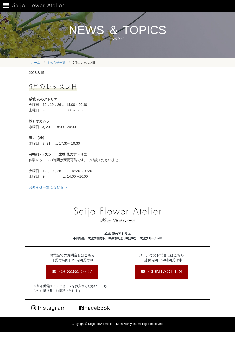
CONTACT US (165, 271)
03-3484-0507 (75, 271)
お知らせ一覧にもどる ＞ (48, 187)
